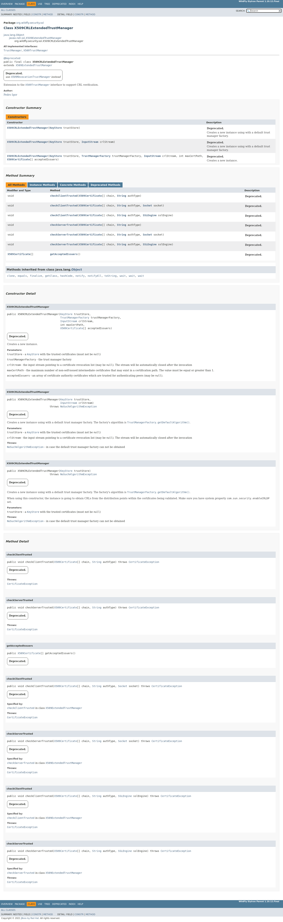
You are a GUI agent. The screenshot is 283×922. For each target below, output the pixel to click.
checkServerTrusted (63, 224)
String (121, 195)
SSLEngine (150, 215)
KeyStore (56, 127)
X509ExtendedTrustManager (34, 65)
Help (80, 4)
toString (111, 275)
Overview (7, 4)
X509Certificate (18, 159)
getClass (51, 275)
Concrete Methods (73, 184)
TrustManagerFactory (96, 156)
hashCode (66, 275)
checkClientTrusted (63, 195)
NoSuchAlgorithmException (78, 406)
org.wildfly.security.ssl (30, 22)
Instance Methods (42, 184)
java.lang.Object (14, 34)
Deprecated (59, 4)
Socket (147, 205)
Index (72, 4)
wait (123, 275)
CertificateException (144, 562)
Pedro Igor (10, 94)
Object (76, 269)
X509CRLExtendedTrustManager (27, 127)
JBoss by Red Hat (30, 918)
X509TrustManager (35, 50)
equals (22, 275)
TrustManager (13, 50)
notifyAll (94, 275)
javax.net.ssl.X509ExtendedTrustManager (35, 38)
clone (11, 275)
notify (80, 275)
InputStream (90, 141)
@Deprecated (12, 58)
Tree (47, 4)
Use (40, 4)
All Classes (8, 10)
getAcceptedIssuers (63, 254)
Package (20, 4)
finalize (36, 275)
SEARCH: (240, 11)
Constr (36, 14)
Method (48, 14)
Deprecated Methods (105, 184)
